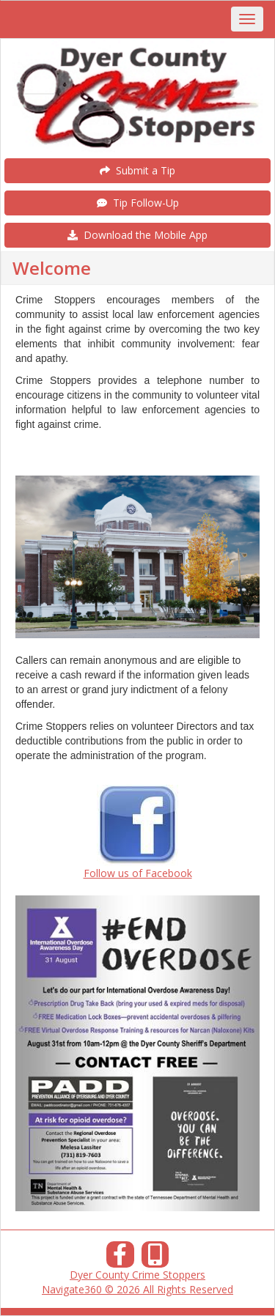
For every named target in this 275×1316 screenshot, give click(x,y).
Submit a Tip (137, 170)
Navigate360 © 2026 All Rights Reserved (137, 1289)
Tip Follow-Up (138, 203)
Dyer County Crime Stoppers (137, 1275)
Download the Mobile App (137, 235)
